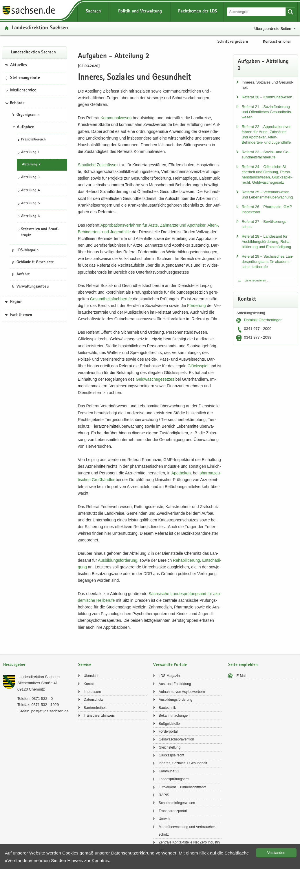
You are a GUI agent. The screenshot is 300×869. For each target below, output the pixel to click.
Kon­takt (90, 684)
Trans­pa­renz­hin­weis (99, 715)
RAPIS (164, 795)
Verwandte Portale (170, 665)
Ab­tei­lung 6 (30, 216)
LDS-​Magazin (28, 250)
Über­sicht (91, 676)
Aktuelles (18, 65)
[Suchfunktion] (257, 11)
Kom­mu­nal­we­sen (115, 117)
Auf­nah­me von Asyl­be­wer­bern (182, 692)
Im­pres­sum (92, 692)
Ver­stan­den (276, 853)
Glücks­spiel (198, 366)
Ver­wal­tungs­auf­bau (33, 287)
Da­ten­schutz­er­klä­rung (133, 852)
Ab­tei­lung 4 (30, 190)
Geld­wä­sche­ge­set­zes (155, 379)
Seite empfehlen (243, 665)
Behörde (17, 103)
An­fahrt (23, 274)
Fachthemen (21, 315)
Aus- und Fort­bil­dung (175, 684)
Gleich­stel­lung (169, 747)
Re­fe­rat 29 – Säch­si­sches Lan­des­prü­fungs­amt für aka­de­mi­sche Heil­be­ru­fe (267, 261)
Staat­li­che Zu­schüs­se (97, 164)
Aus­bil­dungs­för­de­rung (117, 560)
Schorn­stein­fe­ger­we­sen (177, 803)
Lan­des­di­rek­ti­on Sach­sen (40, 28)
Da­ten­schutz (93, 700)
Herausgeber (14, 665)
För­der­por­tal (168, 731)
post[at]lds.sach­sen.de (50, 711)
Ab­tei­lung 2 (31, 165)
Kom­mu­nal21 (169, 771)
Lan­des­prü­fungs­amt (174, 779)
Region (16, 302)
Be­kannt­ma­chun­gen (174, 715)
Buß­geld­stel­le (169, 724)
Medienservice (23, 90)
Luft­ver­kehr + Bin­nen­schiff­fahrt (182, 787)
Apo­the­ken (181, 473)
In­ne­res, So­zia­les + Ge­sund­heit (183, 763)
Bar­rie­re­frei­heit (95, 708)
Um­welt (164, 819)
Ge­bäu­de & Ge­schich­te (35, 262)
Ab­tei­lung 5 (30, 203)
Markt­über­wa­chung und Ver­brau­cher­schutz (187, 831)
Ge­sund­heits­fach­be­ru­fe (111, 299)
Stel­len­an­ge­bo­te (25, 78)
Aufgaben (25, 127)
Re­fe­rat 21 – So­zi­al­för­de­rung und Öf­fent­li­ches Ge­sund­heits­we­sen (267, 111)
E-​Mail (241, 676)
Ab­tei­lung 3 (30, 177)
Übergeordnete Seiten (272, 28)
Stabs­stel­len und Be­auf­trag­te (40, 232)
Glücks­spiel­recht (171, 755)
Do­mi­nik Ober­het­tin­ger (262, 320)
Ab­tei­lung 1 (30, 152)
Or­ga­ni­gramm (28, 115)
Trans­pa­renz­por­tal (173, 811)
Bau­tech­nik (167, 708)
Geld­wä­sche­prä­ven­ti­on (176, 739)
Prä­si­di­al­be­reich (33, 140)
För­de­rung (196, 305)
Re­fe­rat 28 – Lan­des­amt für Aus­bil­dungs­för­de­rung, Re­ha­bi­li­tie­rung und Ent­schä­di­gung (266, 241)
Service (84, 665)
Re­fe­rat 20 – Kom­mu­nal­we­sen (267, 97)
